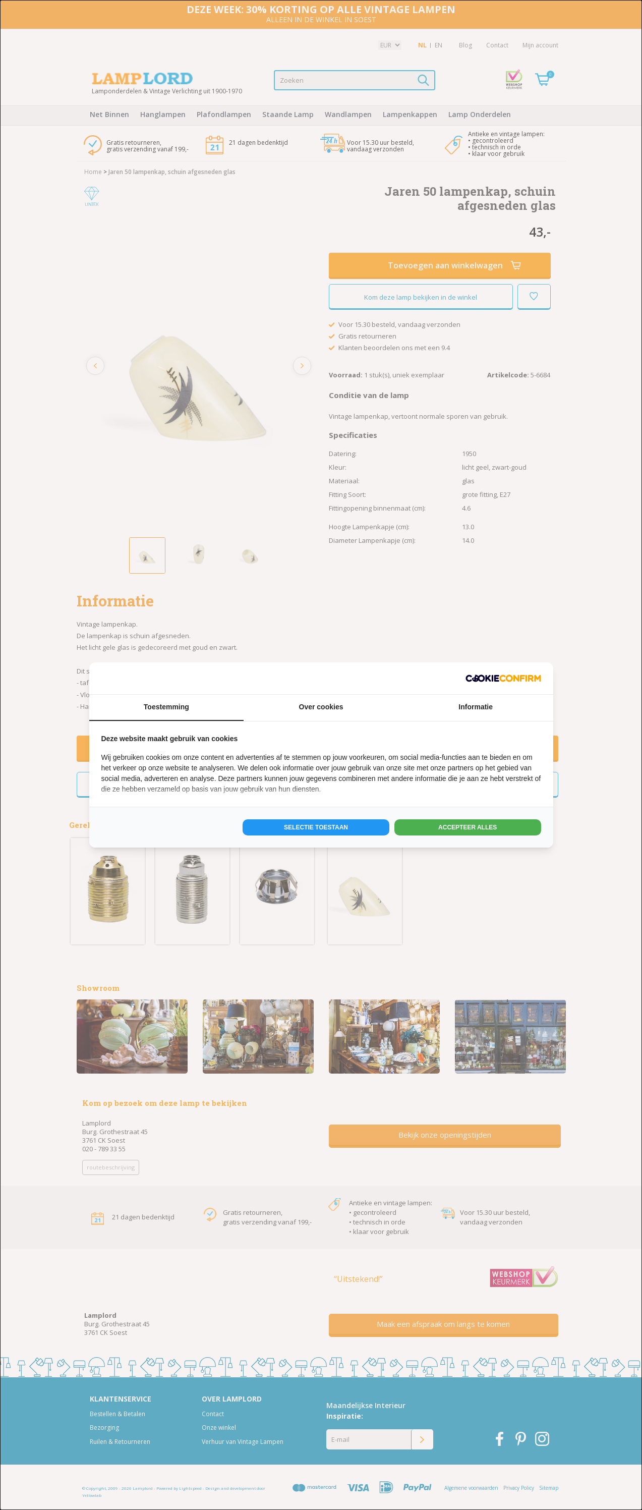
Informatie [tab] (475, 707)
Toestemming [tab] (166, 707)
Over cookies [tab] (321, 707)
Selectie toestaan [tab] (316, 827)
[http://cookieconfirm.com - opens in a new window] (503, 678)
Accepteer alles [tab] (467, 827)
